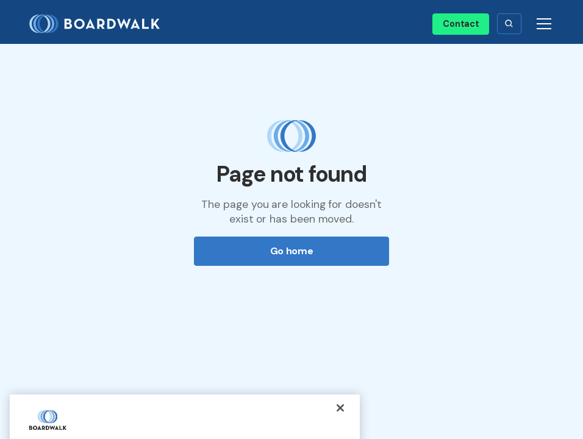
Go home (291, 250)
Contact (461, 23)
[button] (509, 23)
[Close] (340, 416)
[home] (99, 24)
